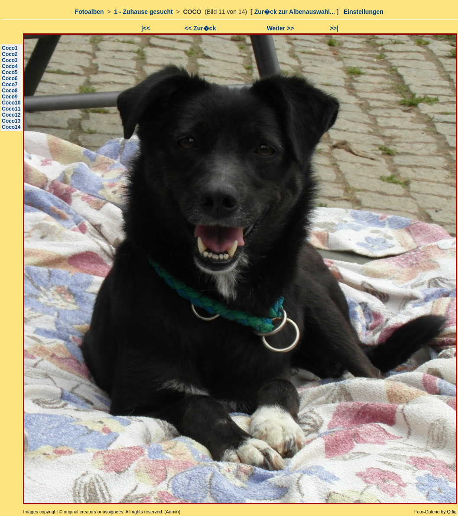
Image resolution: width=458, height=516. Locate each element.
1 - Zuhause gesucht (143, 11)
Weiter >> (280, 28)
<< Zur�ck (200, 28)
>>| (334, 28)
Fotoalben (89, 11)
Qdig (451, 511)
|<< (145, 28)
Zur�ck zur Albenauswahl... (294, 11)
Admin (172, 511)
